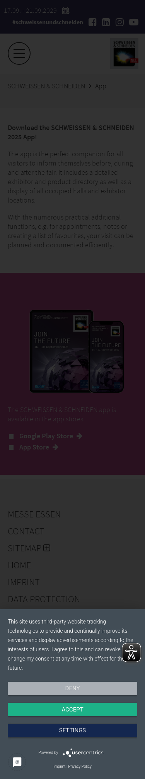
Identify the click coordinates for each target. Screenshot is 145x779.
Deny (72, 688)
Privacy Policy (80, 766)
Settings (72, 730)
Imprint (59, 766)
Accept (72, 709)
